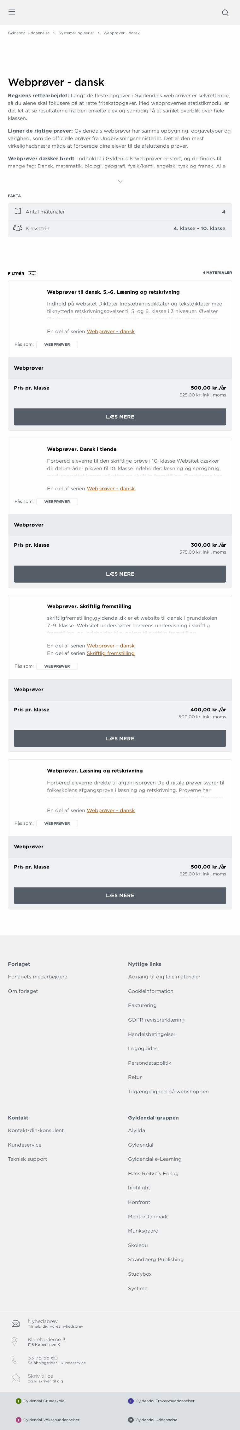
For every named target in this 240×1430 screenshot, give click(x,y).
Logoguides (143, 1048)
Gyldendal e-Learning (155, 1159)
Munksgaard (143, 1231)
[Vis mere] (120, 181)
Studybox (140, 1274)
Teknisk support (27, 1159)
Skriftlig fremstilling (111, 653)
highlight (139, 1188)
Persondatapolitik (149, 1063)
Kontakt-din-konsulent (36, 1130)
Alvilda (136, 1130)
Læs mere (140, 419)
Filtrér (24, 273)
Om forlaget (23, 991)
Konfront (139, 1202)
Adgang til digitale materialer (164, 977)
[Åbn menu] (11, 13)
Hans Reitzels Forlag (153, 1173)
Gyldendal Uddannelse (29, 33)
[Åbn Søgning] (225, 13)
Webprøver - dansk (111, 331)
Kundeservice (24, 1145)
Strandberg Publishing (156, 1259)
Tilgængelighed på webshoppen (168, 1092)
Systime (137, 1288)
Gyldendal (140, 1145)
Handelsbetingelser (151, 1034)
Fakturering (142, 1005)
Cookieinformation (150, 991)
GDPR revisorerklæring (156, 1020)
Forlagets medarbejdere (37, 977)
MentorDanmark (148, 1217)
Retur (135, 1077)
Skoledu (138, 1245)
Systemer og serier (76, 33)
